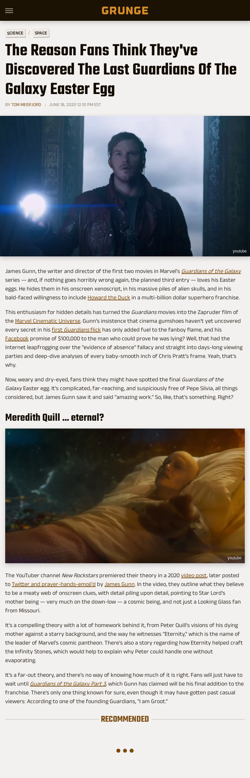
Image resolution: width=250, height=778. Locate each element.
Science (15, 32)
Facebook (17, 338)
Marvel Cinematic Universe (47, 321)
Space (41, 33)
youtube (240, 251)
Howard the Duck (109, 297)
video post (194, 575)
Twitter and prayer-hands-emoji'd (54, 584)
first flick (76, 329)
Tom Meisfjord (26, 104)
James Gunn (119, 584)
